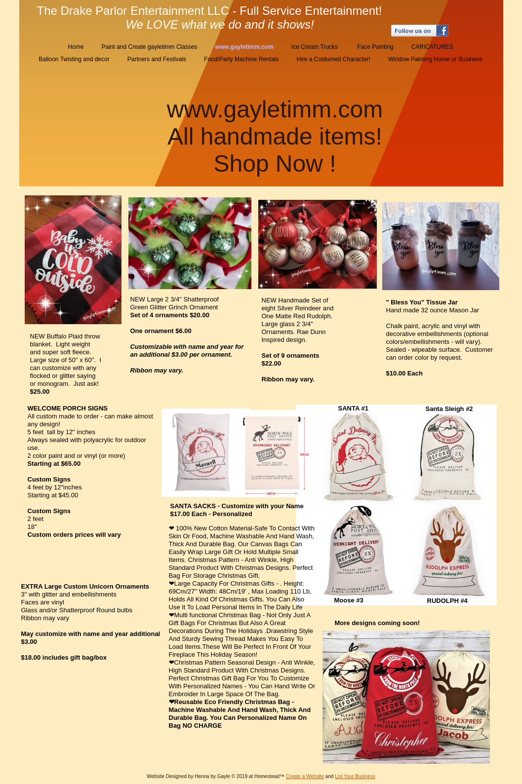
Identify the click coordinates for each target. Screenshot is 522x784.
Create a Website (305, 776)
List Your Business (355, 776)
